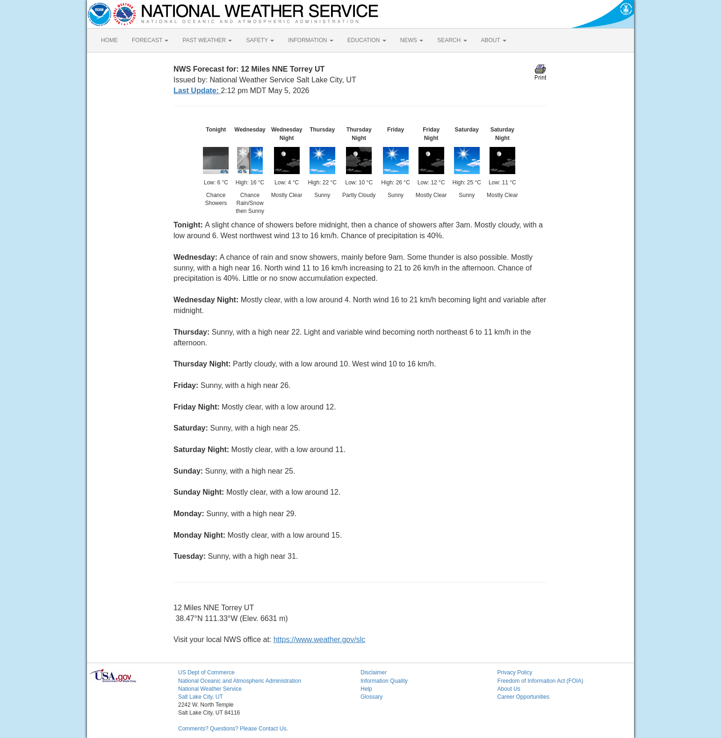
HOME (109, 40)
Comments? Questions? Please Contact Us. (233, 728)
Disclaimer (373, 672)
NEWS (411, 40)
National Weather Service (210, 689)
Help (366, 689)
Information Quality (384, 681)
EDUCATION (366, 40)
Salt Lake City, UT (200, 697)
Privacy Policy (515, 672)
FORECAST (150, 40)
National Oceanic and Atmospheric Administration (239, 681)
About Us (508, 689)
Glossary (371, 697)
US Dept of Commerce (206, 672)
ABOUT (493, 40)
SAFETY (260, 40)
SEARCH (452, 40)
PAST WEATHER (207, 40)
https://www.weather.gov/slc (320, 639)
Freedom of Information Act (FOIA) (540, 681)
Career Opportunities (523, 697)
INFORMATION (310, 40)
